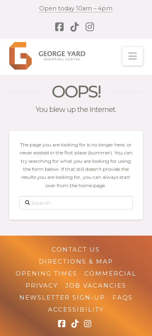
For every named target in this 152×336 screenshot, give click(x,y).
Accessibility (76, 309)
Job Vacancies (95, 285)
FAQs (122, 297)
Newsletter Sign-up (62, 297)
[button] (132, 56)
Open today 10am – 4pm (75, 8)
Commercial (110, 273)
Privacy (42, 285)
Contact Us (76, 249)
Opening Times (46, 273)
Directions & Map (76, 261)
